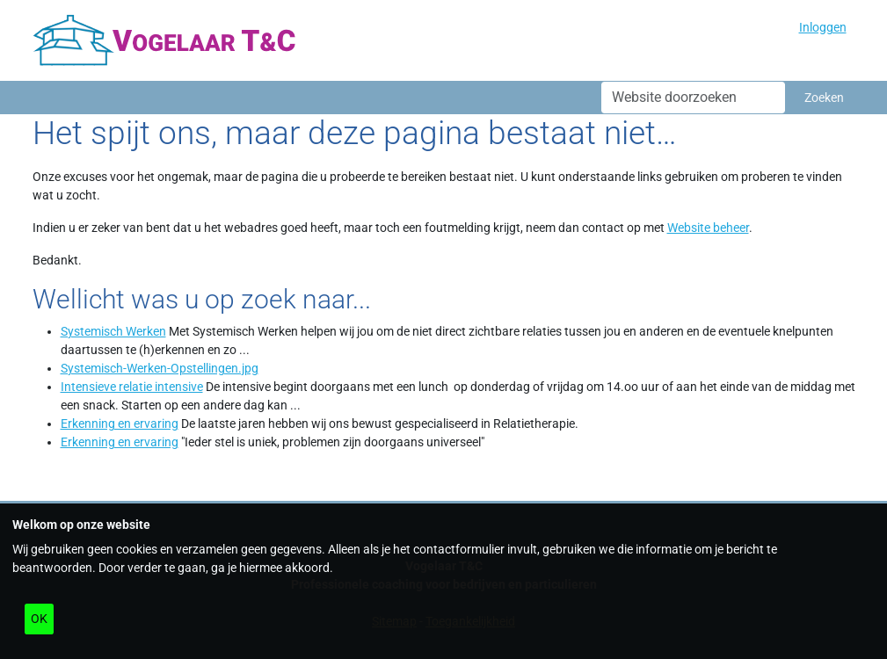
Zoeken (824, 98)
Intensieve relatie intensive (132, 387)
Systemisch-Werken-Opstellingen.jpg (159, 368)
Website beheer (708, 228)
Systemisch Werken (113, 331)
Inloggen (823, 27)
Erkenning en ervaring (119, 423)
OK (39, 619)
